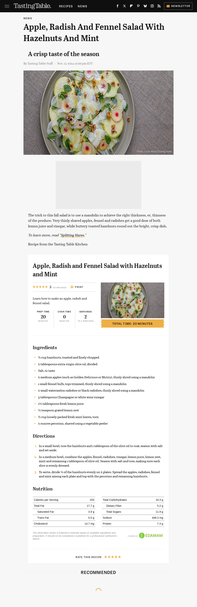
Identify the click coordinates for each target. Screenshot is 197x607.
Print (76, 287)
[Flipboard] (131, 6)
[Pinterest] (138, 6)
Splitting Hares (72, 235)
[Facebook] (117, 6)
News (82, 6)
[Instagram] (152, 6)
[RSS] (159, 6)
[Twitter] (124, 6)
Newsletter (178, 6)
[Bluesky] (145, 6)
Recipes (66, 6)
